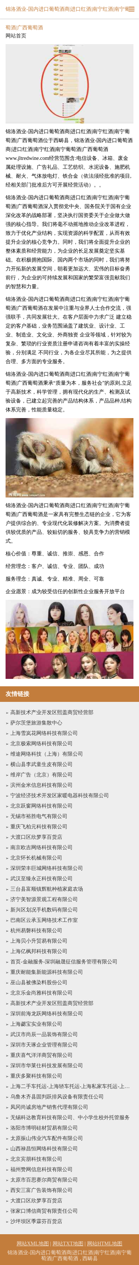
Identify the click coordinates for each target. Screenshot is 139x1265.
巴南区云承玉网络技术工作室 (44, 920)
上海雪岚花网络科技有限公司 (44, 733)
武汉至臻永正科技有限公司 (41, 878)
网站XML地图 (33, 1243)
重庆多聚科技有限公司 (36, 1076)
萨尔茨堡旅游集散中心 (36, 723)
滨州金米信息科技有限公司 (41, 785)
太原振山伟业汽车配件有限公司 (46, 1138)
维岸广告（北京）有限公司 (41, 775)
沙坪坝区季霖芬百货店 (36, 1221)
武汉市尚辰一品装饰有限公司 (44, 1034)
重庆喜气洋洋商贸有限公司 (41, 1055)
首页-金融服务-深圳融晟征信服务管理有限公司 (64, 962)
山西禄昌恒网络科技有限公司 (44, 1148)
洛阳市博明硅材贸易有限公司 (44, 1128)
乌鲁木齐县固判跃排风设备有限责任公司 (57, 1097)
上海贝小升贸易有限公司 (38, 941)
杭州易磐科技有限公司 (36, 930)
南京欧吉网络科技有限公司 (41, 847)
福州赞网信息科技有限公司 (41, 1169)
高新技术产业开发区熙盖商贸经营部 (51, 712)
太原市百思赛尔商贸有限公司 (44, 1180)
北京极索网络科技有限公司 (41, 743)
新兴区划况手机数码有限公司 (44, 910)
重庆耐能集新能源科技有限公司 (46, 972)
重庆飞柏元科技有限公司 (38, 826)
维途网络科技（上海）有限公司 (46, 754)
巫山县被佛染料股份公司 (38, 982)
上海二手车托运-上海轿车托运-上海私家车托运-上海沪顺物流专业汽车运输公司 (71, 1086)
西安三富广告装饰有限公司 (41, 1190)
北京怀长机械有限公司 (36, 858)
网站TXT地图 (68, 1243)
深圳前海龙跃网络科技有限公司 (46, 1013)
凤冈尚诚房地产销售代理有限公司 (49, 1107)
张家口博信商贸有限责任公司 (44, 1211)
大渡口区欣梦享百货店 (36, 837)
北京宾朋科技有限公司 (36, 1159)
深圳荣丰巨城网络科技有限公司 (46, 868)
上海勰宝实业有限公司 (36, 1024)
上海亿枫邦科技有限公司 (38, 951)
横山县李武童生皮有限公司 (41, 764)
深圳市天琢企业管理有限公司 (44, 1045)
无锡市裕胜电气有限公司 (38, 816)
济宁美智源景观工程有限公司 (44, 899)
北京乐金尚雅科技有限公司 (41, 993)
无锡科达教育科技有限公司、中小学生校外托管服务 (70, 1117)
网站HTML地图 (105, 1243)
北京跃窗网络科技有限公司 (41, 806)
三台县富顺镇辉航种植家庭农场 (46, 889)
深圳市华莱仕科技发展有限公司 (46, 1065)
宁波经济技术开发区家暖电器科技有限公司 (59, 795)
